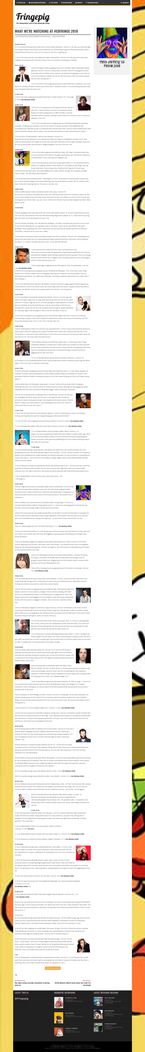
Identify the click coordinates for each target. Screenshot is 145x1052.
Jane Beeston (109, 1011)
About (78, 3)
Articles (20, 3)
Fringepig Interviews (64, 992)
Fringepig (91, 1046)
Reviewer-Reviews (37, 3)
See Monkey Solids (28, 100)
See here (31, 829)
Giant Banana (96, 1048)
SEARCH (125, 3)
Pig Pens (53, 3)
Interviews (66, 3)
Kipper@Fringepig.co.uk (61, 1046)
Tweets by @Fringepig (21, 1002)
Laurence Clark (71, 998)
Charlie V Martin (71, 1028)
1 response (108, 1028)
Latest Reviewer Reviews (106, 992)
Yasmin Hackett (110, 1024)
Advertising (92, 3)
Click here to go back (52, 968)
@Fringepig (77, 1046)
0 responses (109, 1002)
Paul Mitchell (110, 998)
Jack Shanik (69, 1013)
